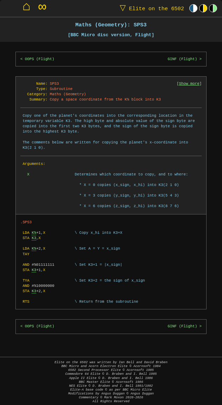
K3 (34, 238)
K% (34, 232)
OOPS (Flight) (39, 59)
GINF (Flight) (182, 59)
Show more (189, 83)
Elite (150, 8)
